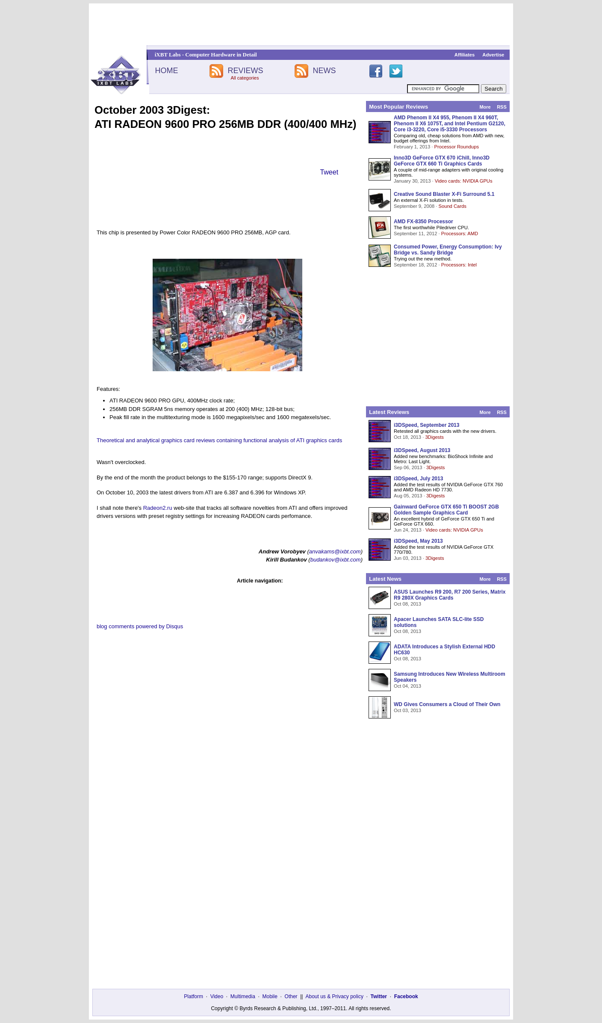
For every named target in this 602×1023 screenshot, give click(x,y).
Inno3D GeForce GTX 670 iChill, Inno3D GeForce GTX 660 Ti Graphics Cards (442, 161)
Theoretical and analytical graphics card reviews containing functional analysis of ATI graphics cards (219, 440)
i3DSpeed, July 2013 (418, 479)
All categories (244, 77)
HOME (166, 70)
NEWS (324, 70)
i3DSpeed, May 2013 (418, 541)
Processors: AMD (459, 233)
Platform (193, 996)
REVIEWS (245, 70)
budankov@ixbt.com (335, 559)
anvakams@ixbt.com (335, 551)
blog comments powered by (140, 626)
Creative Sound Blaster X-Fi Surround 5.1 (444, 194)
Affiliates (464, 54)
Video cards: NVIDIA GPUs (464, 180)
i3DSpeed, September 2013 (426, 425)
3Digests (434, 437)
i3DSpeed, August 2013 (422, 450)
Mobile (270, 996)
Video (216, 996)
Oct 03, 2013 (407, 710)
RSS (502, 106)
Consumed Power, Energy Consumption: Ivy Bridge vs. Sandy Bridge (448, 250)
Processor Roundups (456, 146)
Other (291, 996)
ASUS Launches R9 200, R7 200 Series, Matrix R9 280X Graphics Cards (449, 595)
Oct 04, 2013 (407, 686)
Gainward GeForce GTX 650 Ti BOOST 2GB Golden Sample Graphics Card (446, 510)
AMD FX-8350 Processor (423, 222)
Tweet (329, 172)
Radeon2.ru (157, 508)
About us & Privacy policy (334, 996)
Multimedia (242, 996)
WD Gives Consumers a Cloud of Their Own (447, 704)
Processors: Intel (459, 264)
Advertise (493, 54)
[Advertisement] (301, 24)
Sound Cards (452, 206)
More (484, 106)
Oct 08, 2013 (407, 603)
